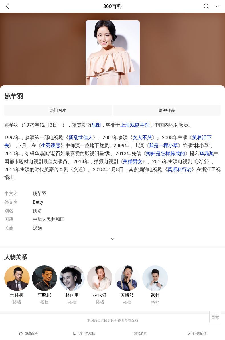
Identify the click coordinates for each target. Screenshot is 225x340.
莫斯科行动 (179, 169)
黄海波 (127, 295)
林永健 (100, 295)
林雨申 (72, 295)
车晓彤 (44, 295)
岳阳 (96, 125)
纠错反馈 (197, 333)
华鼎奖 (206, 153)
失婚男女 (132, 161)
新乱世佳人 (80, 137)
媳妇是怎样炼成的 (165, 153)
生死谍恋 (50, 145)
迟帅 (155, 295)
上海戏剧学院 (134, 125)
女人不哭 (142, 137)
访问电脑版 (84, 333)
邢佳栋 (17, 295)
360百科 (112, 6)
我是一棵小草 (163, 145)
